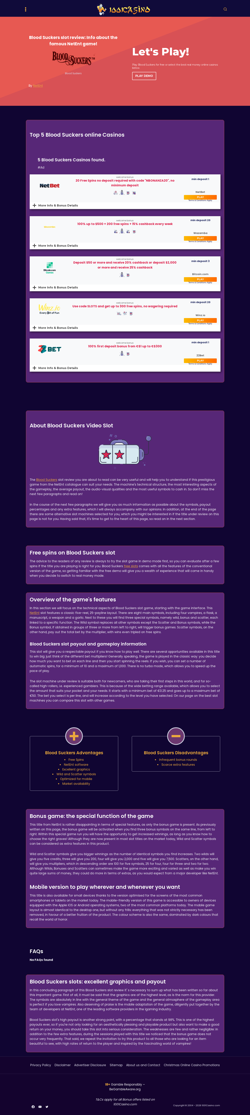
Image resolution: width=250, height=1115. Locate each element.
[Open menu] (26, 9)
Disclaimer (63, 1065)
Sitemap (116, 1065)
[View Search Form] (225, 9)
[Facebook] (33, 1107)
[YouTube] (40, 1107)
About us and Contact (143, 1065)
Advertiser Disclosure (90, 1065)
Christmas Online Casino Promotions (192, 1065)
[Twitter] (47, 1107)
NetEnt (38, 86)
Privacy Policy (40, 1065)
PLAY (200, 197)
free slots (131, 566)
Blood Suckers (46, 480)
